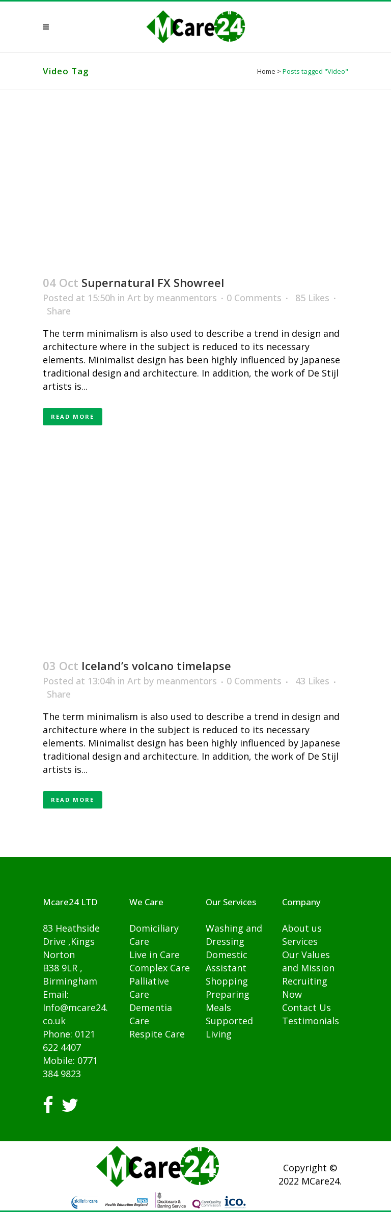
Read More (72, 416)
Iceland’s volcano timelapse (156, 665)
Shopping (227, 981)
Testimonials (310, 1021)
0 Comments (254, 298)
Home (266, 71)
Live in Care (154, 954)
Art (134, 298)
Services (300, 941)
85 (312, 297)
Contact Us (306, 1007)
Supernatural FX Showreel (152, 282)
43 (312, 680)
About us (302, 928)
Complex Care (159, 968)
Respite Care (157, 1034)
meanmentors (186, 298)
